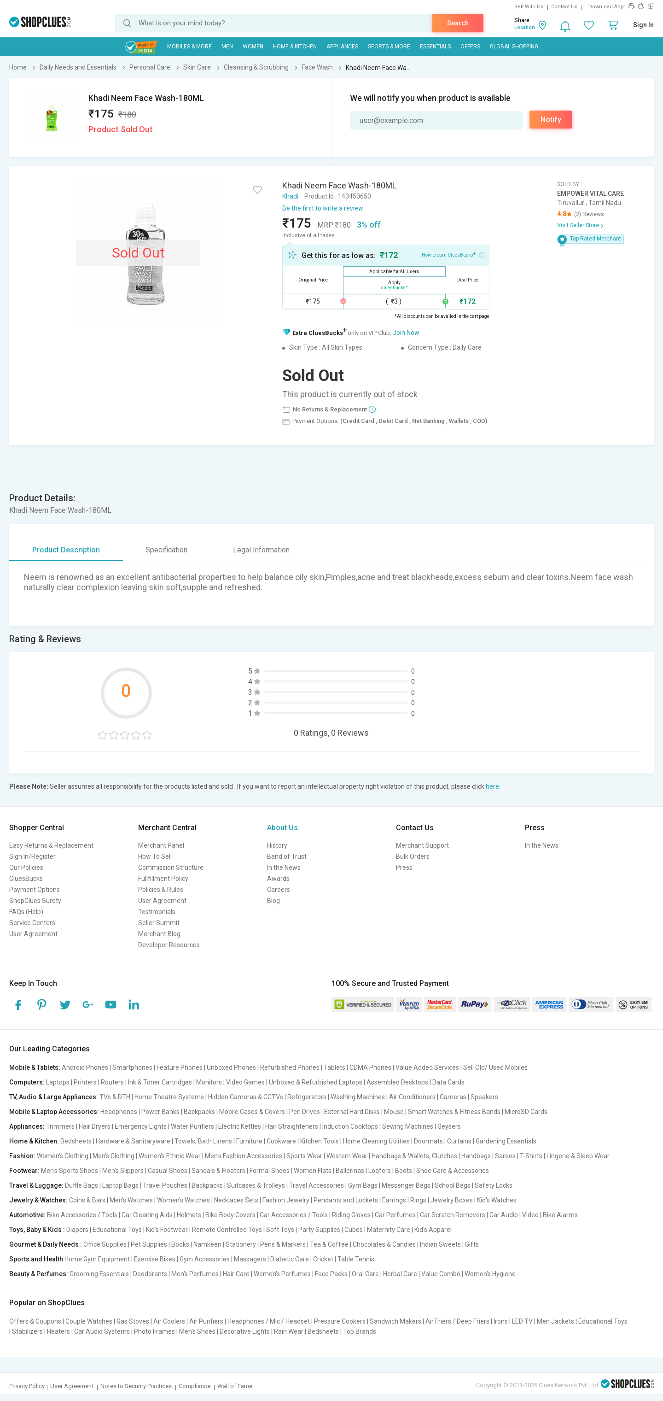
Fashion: (22, 1156)
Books (180, 1244)
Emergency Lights (141, 1126)
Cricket (323, 1259)
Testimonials (156, 911)
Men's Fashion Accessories (243, 1156)
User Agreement (33, 934)
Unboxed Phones (231, 1067)
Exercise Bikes (154, 1259)
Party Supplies (319, 1229)
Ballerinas (350, 1170)
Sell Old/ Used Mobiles (495, 1067)
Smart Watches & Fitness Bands (454, 1111)
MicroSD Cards (526, 1111)
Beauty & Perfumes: (38, 1274)
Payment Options (34, 889)
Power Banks (160, 1111)
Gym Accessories (205, 1259)
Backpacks (199, 1111)
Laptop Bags (120, 1185)
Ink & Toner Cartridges (160, 1082)
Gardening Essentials (506, 1141)
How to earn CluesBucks (453, 254)
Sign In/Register (32, 856)
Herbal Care (400, 1274)
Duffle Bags (81, 1185)
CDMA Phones (370, 1067)
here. (493, 786)
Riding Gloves (351, 1215)
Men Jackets (555, 1321)
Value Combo (440, 1274)
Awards (278, 878)
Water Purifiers (192, 1126)
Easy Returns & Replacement (51, 845)
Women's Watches (183, 1200)
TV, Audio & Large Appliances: (53, 1097)
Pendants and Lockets (346, 1200)
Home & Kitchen (295, 46)
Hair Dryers (94, 1126)
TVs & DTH (114, 1097)
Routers (112, 1082)
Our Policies (26, 867)
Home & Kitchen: (34, 1141)
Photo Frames (154, 1331)
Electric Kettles (239, 1126)
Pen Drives (304, 1111)
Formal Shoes (270, 1170)
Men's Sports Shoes (69, 1170)
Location (524, 27)
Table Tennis (355, 1259)
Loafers (379, 1170)
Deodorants (150, 1274)
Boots (403, 1170)
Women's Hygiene (490, 1274)
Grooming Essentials (99, 1274)
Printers (85, 1082)
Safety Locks (493, 1185)
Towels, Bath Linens (203, 1141)
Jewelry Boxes (451, 1200)
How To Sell (155, 856)
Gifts (472, 1244)
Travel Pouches (165, 1185)
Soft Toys (280, 1229)
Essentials (435, 46)
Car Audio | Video (514, 1215)
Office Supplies (105, 1244)
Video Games (245, 1082)
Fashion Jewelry (285, 1200)
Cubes (353, 1229)
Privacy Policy (27, 1386)
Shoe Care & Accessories (452, 1170)
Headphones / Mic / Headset (268, 1321)
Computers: (27, 1082)
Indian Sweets (440, 1244)
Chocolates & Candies (384, 1244)
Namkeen (207, 1244)
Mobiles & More (189, 46)
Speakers (484, 1097)
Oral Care (365, 1274)
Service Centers (32, 922)
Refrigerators (306, 1097)
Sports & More (389, 46)
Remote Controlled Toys (227, 1229)
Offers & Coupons (35, 1321)
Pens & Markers (283, 1244)
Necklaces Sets (236, 1200)
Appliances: (27, 1126)
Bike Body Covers (230, 1215)
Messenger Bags (406, 1185)
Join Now (406, 332)
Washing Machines (358, 1097)
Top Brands (359, 1331)
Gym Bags (363, 1185)
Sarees (505, 1156)
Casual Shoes (167, 1170)
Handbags (476, 1156)
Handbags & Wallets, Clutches (414, 1156)
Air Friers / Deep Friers (457, 1321)
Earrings (394, 1200)
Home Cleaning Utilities (376, 1141)
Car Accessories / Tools (294, 1215)
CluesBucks (26, 878)
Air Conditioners (412, 1097)
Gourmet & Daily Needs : (45, 1244)
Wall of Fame (234, 1386)
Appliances (342, 46)
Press (404, 867)
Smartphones (132, 1067)
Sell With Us (528, 7)
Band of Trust (287, 856)
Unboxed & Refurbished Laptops (315, 1082)
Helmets (189, 1215)
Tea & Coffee (329, 1244)
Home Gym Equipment (97, 1259)
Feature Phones (180, 1067)
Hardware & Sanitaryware (133, 1141)
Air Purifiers (206, 1321)
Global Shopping (514, 46)
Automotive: (27, 1215)
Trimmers (60, 1126)
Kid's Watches (497, 1200)
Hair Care (236, 1274)
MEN (227, 46)
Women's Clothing (62, 1156)
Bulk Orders (413, 856)
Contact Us (564, 7)
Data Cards (448, 1082)
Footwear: (24, 1170)
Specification (166, 549)
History (277, 845)
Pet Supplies (149, 1244)
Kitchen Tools (319, 1141)
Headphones (118, 1111)
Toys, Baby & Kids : (37, 1229)
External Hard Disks (352, 1111)
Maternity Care (388, 1229)
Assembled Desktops (397, 1082)
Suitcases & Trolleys (256, 1185)
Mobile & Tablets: (34, 1067)
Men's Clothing (113, 1156)
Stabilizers (27, 1331)
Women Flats (313, 1170)
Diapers (77, 1229)
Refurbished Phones (290, 1067)
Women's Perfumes (282, 1274)
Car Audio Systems (102, 1331)
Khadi (290, 196)
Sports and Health (36, 1259)
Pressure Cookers (340, 1321)
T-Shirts (531, 1156)
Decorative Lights (245, 1331)
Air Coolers (169, 1321)
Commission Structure (171, 867)
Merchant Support (422, 845)
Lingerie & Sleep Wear (578, 1156)
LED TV (522, 1321)
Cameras (453, 1097)
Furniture (249, 1141)
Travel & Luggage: (36, 1185)
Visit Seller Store (578, 225)
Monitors (209, 1082)
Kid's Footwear (167, 1229)
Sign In (643, 25)
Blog (273, 900)
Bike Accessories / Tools (82, 1215)
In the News (284, 867)
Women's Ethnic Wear (170, 1156)
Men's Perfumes (195, 1274)
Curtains (459, 1141)
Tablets (334, 1067)
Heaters (58, 1331)
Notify (551, 119)
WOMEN (253, 46)
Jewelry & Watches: (38, 1200)
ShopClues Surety (35, 900)
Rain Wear (288, 1331)
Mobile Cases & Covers (252, 1111)
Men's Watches (131, 1200)
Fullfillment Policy (163, 878)
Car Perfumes (395, 1215)
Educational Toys (117, 1229)
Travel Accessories (316, 1185)
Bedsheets (76, 1141)
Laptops (58, 1082)
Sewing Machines (407, 1126)
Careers (278, 889)
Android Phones (85, 1067)
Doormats (428, 1141)
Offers (470, 46)
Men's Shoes (197, 1331)
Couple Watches (88, 1321)
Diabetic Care (289, 1259)
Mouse (394, 1111)
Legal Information (261, 549)
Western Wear (346, 1156)
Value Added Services (427, 1067)
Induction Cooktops (350, 1126)
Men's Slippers (123, 1170)
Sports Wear (304, 1156)
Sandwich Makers (395, 1321)
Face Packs (331, 1274)
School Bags (453, 1185)
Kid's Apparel (433, 1229)
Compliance (194, 1386)
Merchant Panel (161, 845)
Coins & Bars (87, 1200)
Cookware (281, 1141)
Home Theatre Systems (169, 1097)
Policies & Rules (160, 889)
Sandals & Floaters (218, 1170)
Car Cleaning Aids (147, 1215)
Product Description (66, 549)
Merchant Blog (159, 934)
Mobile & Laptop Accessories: (54, 1111)
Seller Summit (159, 922)
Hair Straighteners (291, 1126)
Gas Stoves (132, 1321)
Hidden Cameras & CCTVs (245, 1097)
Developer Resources (169, 945)
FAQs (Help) (26, 911)
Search (458, 23)
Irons (501, 1321)
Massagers (250, 1259)
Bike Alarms (560, 1215)
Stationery (241, 1244)
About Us (282, 827)
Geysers (449, 1126)
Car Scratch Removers (452, 1215)
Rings (418, 1200)
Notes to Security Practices (136, 1386)
